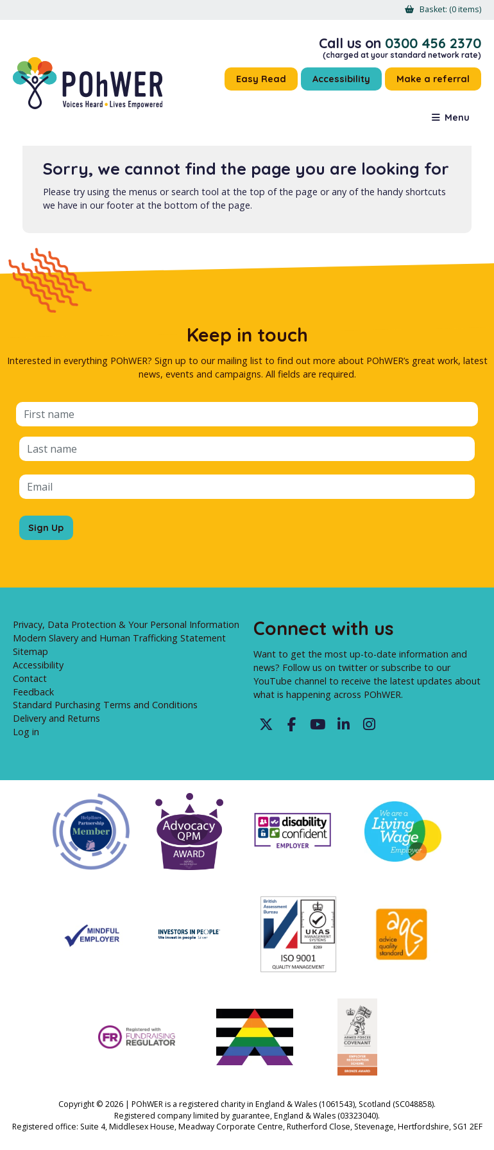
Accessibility (341, 79)
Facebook (292, 725)
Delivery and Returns (56, 718)
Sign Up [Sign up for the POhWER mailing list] (46, 528)
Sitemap (30, 651)
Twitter (266, 725)
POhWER (87, 83)
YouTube (317, 725)
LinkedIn (343, 725)
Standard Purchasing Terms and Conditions (105, 705)
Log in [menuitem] (26, 732)
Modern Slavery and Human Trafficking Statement (119, 638)
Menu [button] (457, 117)
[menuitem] (450, 9)
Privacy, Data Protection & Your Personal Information (126, 624)
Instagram (369, 725)
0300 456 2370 (433, 42)
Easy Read (261, 79)
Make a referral (433, 79)
